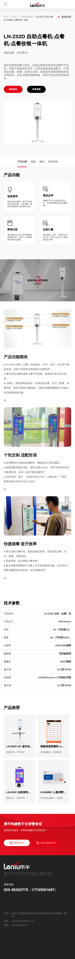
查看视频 (36, 89)
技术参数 (53, 161)
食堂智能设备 (27, 17)
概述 (41, 161)
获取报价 (13, 89)
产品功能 (22, 161)
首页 (6, 17)
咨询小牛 (16, 842)
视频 (33, 161)
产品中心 (14, 17)
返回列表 (64, 17)
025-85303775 (46, 842)
